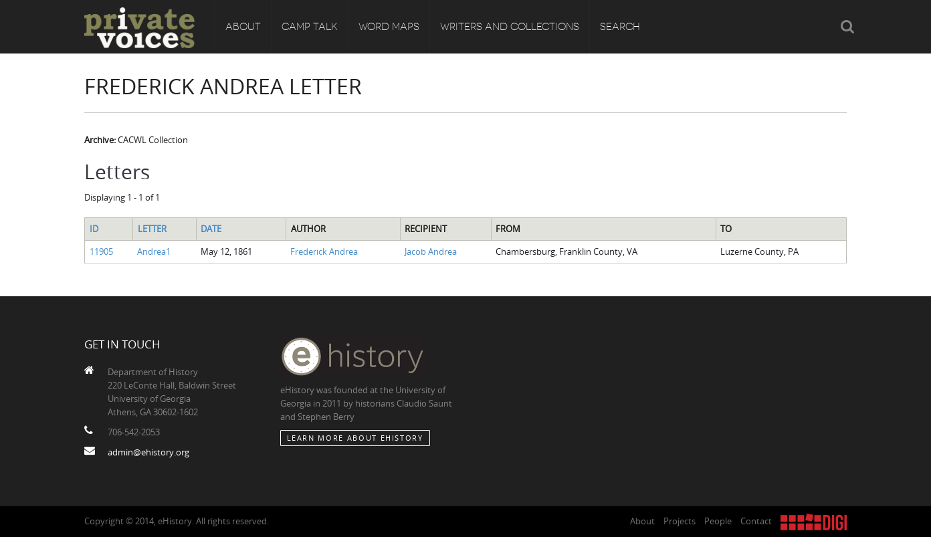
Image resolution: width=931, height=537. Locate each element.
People (718, 521)
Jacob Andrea (431, 251)
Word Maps (388, 27)
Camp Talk (310, 27)
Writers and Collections (509, 27)
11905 (101, 251)
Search (620, 27)
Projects (679, 521)
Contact (756, 521)
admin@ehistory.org (148, 452)
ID (94, 229)
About (243, 27)
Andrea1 (154, 251)
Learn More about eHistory (355, 438)
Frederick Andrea (324, 251)
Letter (152, 229)
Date (211, 229)
